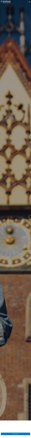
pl (27, 1)
